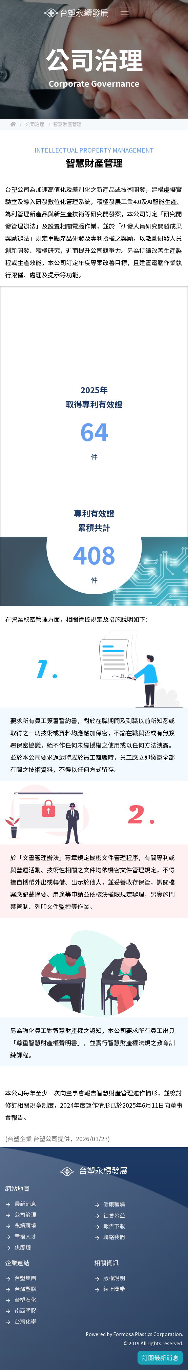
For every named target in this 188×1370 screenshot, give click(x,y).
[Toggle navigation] (124, 14)
